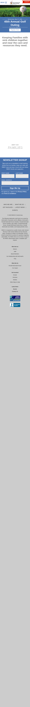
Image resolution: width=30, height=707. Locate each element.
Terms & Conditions (10, 193)
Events (15, 210)
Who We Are (8, 204)
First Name (5, 173)
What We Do (19, 204)
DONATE (27, 2)
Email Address (7, 180)
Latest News (20, 207)
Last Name (19, 173)
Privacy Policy (22, 191)
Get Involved (8, 207)
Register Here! (15, 30)
